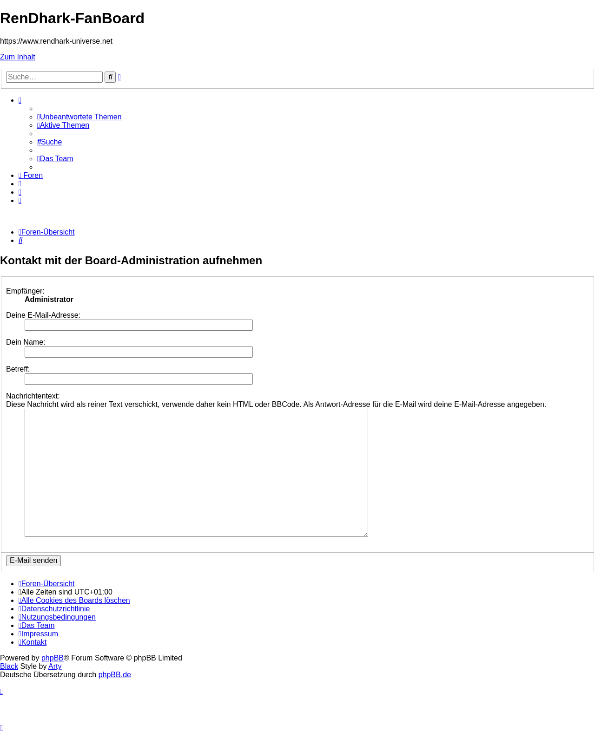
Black (9, 666)
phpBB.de (115, 675)
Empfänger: (25, 291)
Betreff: (18, 369)
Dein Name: (25, 342)
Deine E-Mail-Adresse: (43, 315)
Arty (54, 666)
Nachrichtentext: (33, 396)
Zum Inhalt (17, 57)
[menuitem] (79, 117)
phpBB (52, 658)
